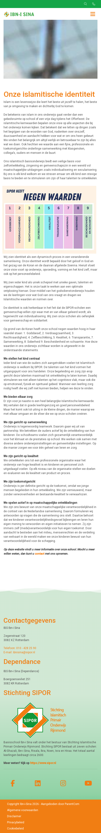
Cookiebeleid (15, 828)
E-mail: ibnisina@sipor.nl (19, 652)
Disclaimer (14, 816)
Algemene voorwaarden (22, 810)
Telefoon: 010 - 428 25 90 (20, 648)
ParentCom (72, 804)
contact (40, 553)
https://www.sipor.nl (43, 763)
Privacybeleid (15, 822)
